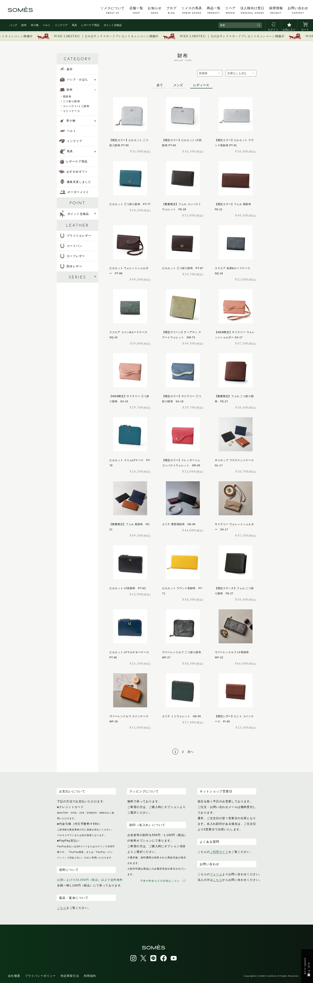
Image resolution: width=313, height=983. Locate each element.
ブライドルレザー (75, 235)
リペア (230, 10)
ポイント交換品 (113, 25)
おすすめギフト (73, 171)
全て (159, 85)
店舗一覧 (136, 10)
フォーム (216, 874)
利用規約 (90, 975)
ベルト (47, 25)
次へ (190, 751)
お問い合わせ (298, 10)
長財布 (67, 96)
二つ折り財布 (71, 101)
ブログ (171, 10)
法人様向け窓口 (252, 10)
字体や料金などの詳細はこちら (163, 880)
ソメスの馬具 (191, 10)
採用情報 (276, 10)
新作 (66, 69)
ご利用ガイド (219, 851)
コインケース (71, 110)
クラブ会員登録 (307, 966)
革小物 (35, 25)
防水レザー (71, 266)
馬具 (74, 25)
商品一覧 (214, 10)
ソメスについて (112, 10)
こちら (61, 907)
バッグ (13, 25)
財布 (24, 25)
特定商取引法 (70, 975)
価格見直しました (75, 181)
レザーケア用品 (90, 25)
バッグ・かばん (74, 79)
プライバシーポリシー (40, 975)
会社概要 (14, 975)
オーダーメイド (74, 192)
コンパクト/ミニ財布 (76, 106)
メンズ (178, 85)
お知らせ (154, 10)
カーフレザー (72, 256)
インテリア (61, 25)
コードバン (71, 246)
